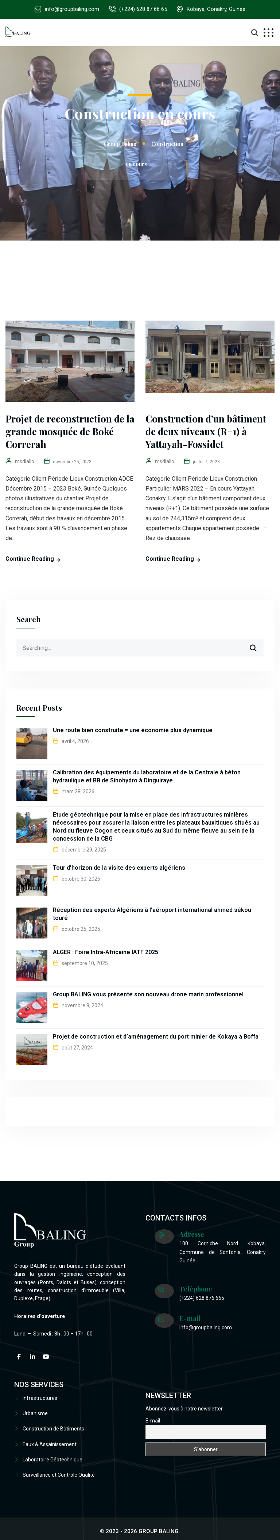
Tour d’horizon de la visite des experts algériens (119, 867)
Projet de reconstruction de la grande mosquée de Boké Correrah (65, 431)
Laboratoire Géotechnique (52, 1455)
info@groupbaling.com (71, 9)
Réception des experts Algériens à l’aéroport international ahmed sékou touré (152, 913)
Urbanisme (35, 1412)
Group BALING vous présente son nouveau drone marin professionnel (148, 994)
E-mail (152, 1421)
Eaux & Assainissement (50, 1441)
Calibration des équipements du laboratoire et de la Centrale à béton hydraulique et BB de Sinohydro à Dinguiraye (147, 776)
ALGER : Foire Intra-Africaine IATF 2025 (105, 952)
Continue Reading (29, 558)
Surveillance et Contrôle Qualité (59, 1470)
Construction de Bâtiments (53, 1427)
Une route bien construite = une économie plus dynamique (133, 730)
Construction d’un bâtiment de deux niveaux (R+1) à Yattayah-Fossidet (206, 431)
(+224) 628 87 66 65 (143, 9)
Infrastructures (40, 1398)
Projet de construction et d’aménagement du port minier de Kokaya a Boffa (155, 1036)
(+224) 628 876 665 (201, 1298)
